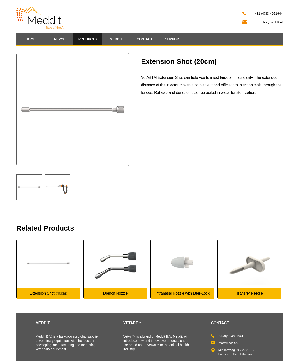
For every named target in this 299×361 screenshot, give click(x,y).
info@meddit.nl (272, 22)
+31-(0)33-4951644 (269, 13)
